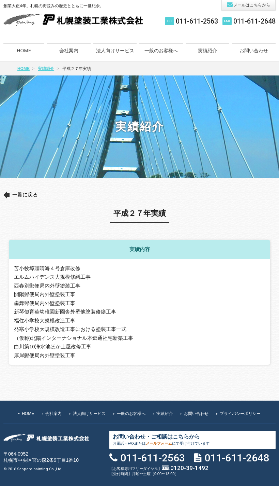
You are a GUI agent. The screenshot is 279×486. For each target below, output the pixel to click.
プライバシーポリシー (240, 413)
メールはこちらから (248, 5)
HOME (24, 50)
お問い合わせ (253, 50)
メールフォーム (159, 443)
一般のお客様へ (161, 50)
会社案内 (68, 50)
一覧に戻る (25, 194)
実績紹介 (207, 50)
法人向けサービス (115, 50)
